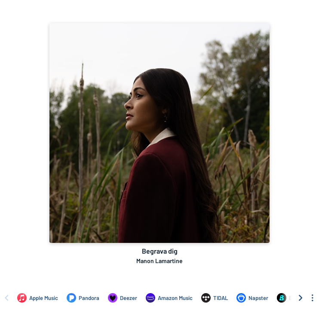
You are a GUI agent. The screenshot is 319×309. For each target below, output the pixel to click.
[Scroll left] (6, 297)
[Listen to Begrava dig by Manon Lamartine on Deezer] (122, 298)
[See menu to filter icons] (312, 297)
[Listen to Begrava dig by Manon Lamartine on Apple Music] (37, 298)
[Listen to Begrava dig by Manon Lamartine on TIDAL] (214, 298)
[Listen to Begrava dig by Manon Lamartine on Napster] (252, 298)
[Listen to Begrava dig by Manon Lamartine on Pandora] (83, 298)
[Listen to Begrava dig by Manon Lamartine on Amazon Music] (169, 298)
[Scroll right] (300, 297)
